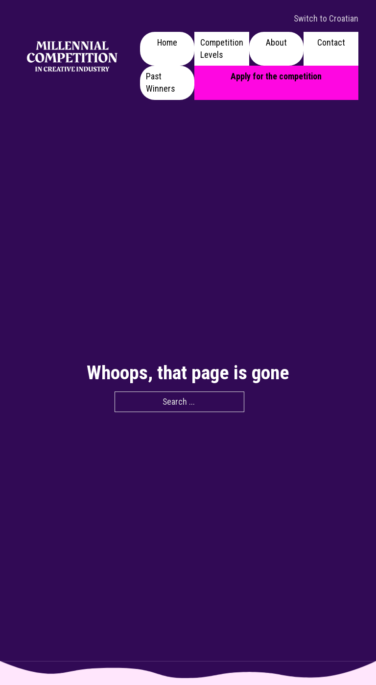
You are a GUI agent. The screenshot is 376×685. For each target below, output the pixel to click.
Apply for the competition (276, 76)
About (276, 42)
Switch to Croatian (326, 18)
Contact (331, 42)
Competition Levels (221, 48)
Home (167, 42)
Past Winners (160, 82)
